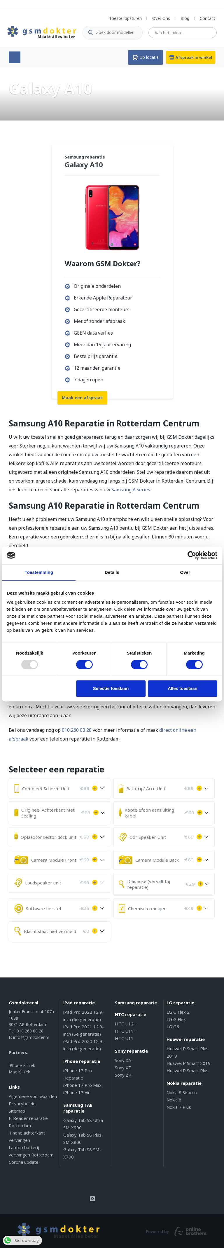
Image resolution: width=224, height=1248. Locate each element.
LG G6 (173, 1026)
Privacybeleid (22, 1103)
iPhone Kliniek (22, 1065)
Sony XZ (123, 1067)
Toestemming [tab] (39, 572)
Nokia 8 (174, 1099)
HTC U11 (124, 1038)
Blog (185, 18)
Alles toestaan (182, 688)
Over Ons (161, 18)
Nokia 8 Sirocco (182, 1092)
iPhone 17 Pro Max (82, 1085)
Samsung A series (130, 489)
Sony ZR (123, 1074)
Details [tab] (112, 572)
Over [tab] (185, 572)
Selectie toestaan (111, 688)
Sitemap (17, 1110)
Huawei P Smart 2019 (189, 1063)
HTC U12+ (125, 1023)
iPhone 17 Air (76, 1092)
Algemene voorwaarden (33, 1096)
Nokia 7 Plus (179, 1107)
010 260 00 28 (77, 730)
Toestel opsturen (125, 18)
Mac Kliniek (19, 1071)
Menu (14, 57)
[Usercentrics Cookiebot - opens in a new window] (191, 555)
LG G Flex (176, 1019)
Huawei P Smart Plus (188, 1070)
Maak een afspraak (82, 397)
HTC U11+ (125, 1031)
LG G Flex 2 (178, 1012)
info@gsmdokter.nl (31, 1037)
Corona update (23, 1162)
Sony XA (123, 1060)
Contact (207, 18)
